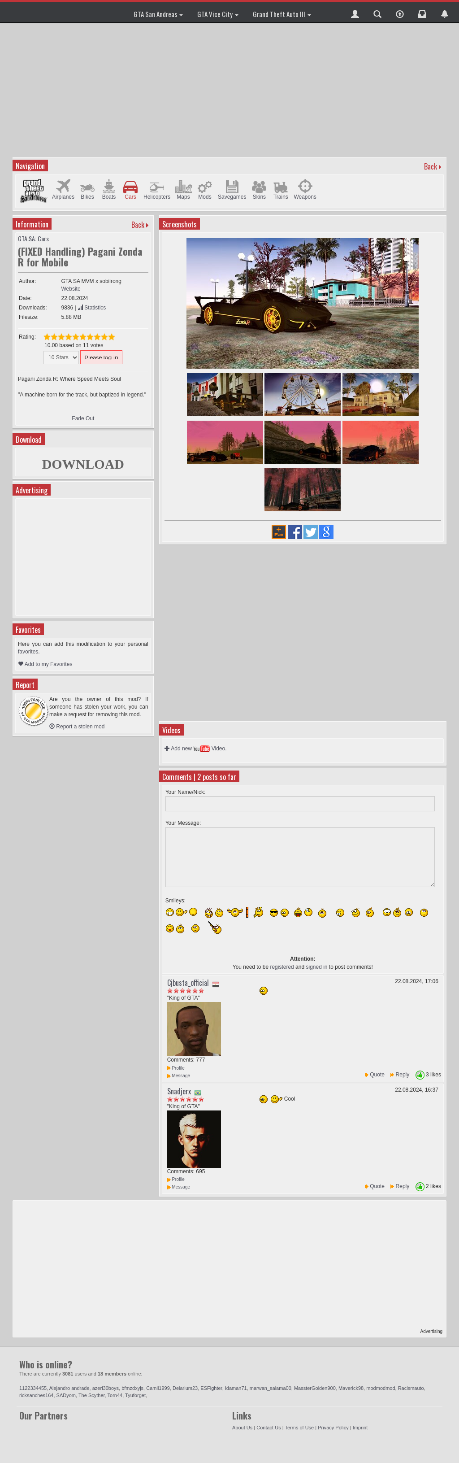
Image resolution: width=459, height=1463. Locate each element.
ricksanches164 (36, 1395)
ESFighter (211, 1388)
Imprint (360, 1427)
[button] (355, 12)
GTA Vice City (217, 14)
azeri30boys (105, 1388)
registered (282, 967)
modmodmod (380, 1388)
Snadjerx (179, 1091)
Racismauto (411, 1388)
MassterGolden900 (315, 1388)
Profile (176, 1068)
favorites (28, 652)
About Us (242, 1427)
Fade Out (83, 418)
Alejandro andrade (69, 1388)
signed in (316, 967)
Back (430, 166)
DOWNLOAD (83, 464)
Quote (377, 1074)
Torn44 (115, 1395)
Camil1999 (158, 1388)
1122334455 (33, 1388)
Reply (403, 1074)
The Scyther (91, 1395)
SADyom (66, 1395)
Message (178, 1075)
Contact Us (268, 1427)
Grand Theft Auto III (282, 14)
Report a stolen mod (76, 726)
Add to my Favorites (45, 664)
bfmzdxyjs (132, 1388)
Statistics (92, 308)
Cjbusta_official (188, 982)
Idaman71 (236, 1388)
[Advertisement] (230, 89)
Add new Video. (196, 748)
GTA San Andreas (158, 14)
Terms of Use (299, 1427)
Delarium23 (185, 1388)
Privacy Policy (333, 1427)
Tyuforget (135, 1395)
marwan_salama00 (270, 1388)
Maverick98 (351, 1388)
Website (70, 289)
